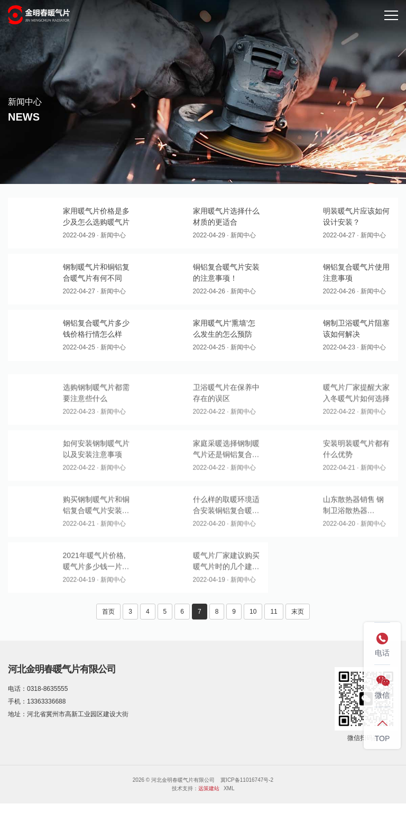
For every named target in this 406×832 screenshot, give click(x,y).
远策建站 (208, 788)
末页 (297, 611)
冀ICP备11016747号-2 (246, 780)
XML (229, 788)
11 (273, 611)
